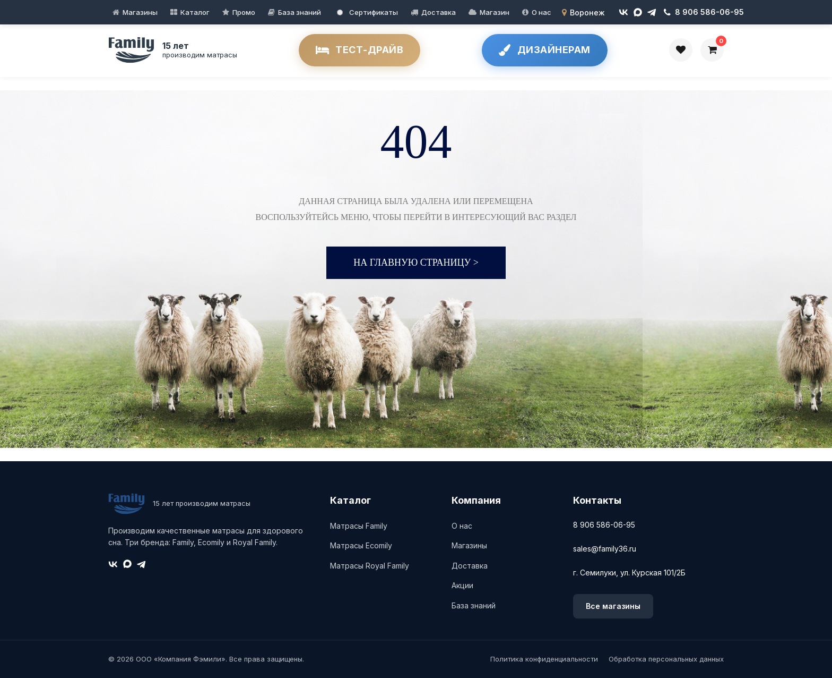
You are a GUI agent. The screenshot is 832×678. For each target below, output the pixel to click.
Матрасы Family (358, 525)
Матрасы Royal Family (369, 565)
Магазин (494, 12)
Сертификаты (367, 12)
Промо (243, 12)
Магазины (140, 12)
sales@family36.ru (604, 548)
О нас (541, 12)
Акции (462, 585)
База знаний (299, 12)
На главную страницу (416, 262)
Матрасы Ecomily (361, 545)
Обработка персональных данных (666, 659)
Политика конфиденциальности (544, 659)
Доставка (438, 12)
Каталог (195, 12)
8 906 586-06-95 (604, 524)
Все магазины (613, 606)
